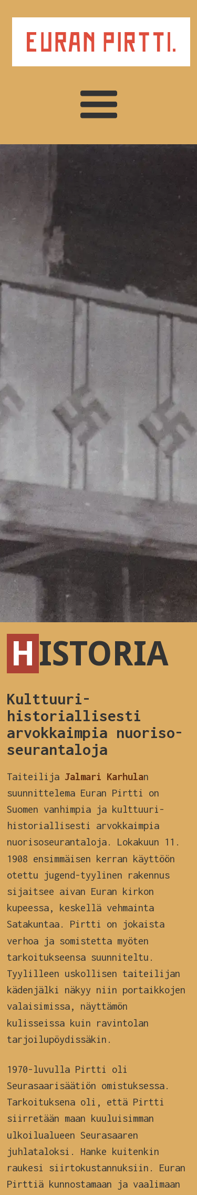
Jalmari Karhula (104, 776)
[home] (98, 41)
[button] (99, 105)
